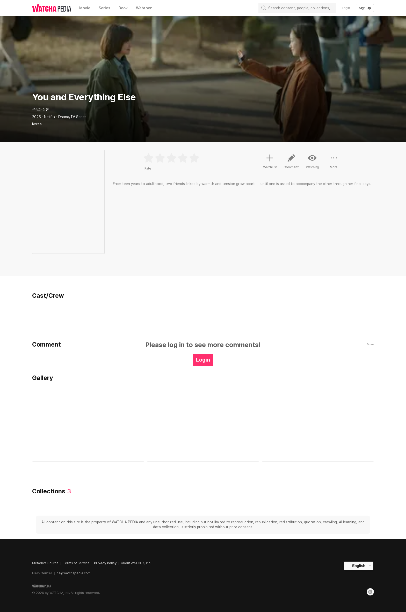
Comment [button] (291, 163)
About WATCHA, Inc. (136, 563)
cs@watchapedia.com (74, 573)
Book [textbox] (123, 8)
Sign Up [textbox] (365, 8)
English (358, 566)
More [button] (333, 163)
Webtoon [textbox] (144, 8)
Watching (312, 161)
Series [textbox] (104, 8)
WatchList (270, 160)
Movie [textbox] (84, 8)
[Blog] (370, 591)
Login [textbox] (346, 8)
